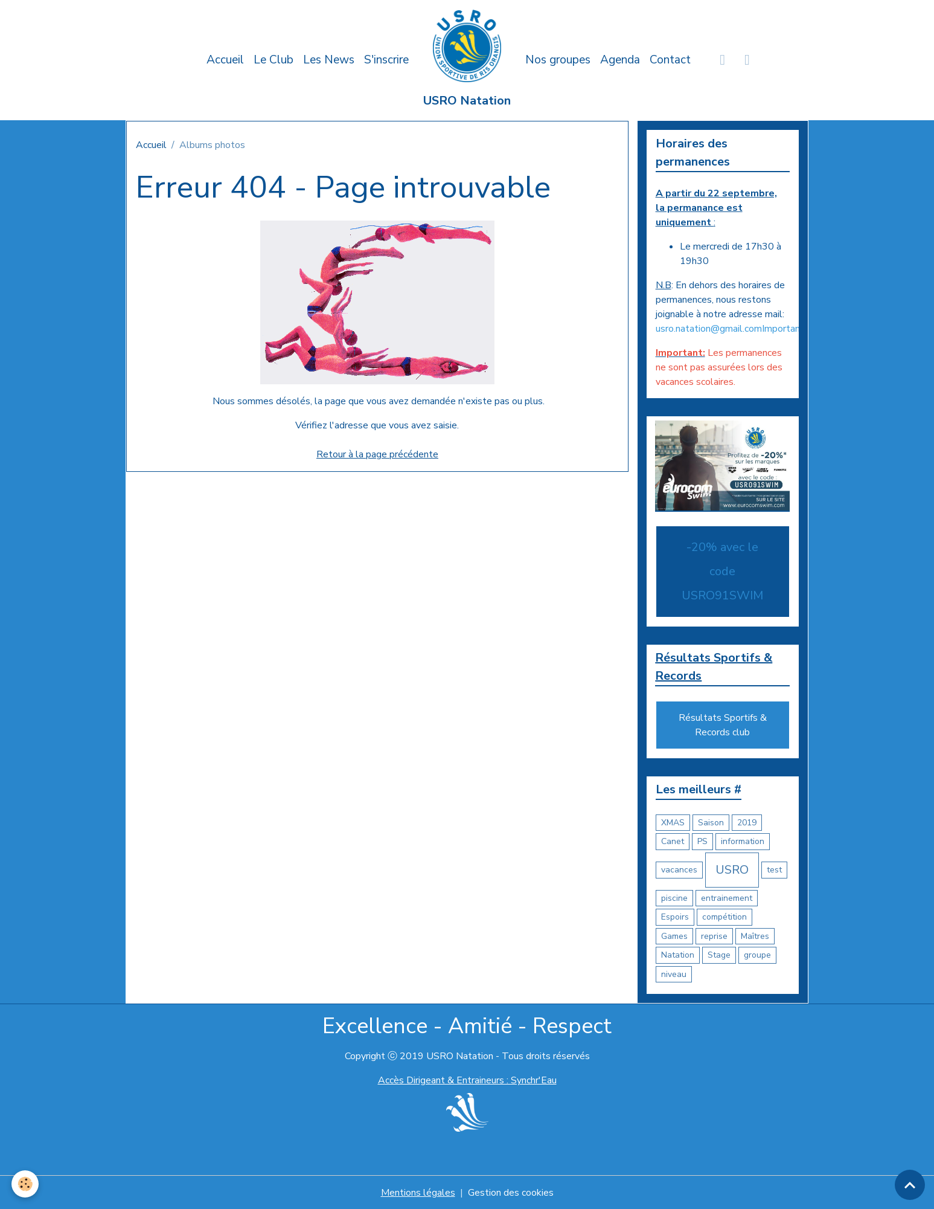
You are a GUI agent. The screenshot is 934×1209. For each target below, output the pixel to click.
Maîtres (755, 936)
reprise (714, 936)
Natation (677, 955)
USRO (732, 870)
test (774, 869)
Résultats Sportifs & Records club (723, 725)
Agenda (620, 60)
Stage (719, 955)
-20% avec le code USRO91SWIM (722, 571)
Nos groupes (557, 60)
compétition (724, 917)
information (742, 841)
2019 (746, 822)
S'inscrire (386, 60)
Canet (672, 841)
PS (702, 841)
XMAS (673, 822)
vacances (679, 869)
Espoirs (675, 917)
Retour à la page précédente (377, 454)
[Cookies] (25, 1184)
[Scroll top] (910, 1185)
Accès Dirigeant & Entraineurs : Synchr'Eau (467, 1080)
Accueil (225, 60)
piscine (674, 898)
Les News (328, 60)
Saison (711, 822)
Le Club (273, 60)
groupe (757, 955)
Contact (670, 60)
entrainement (726, 898)
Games (674, 936)
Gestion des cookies (511, 1192)
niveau (673, 974)
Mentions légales (418, 1192)
